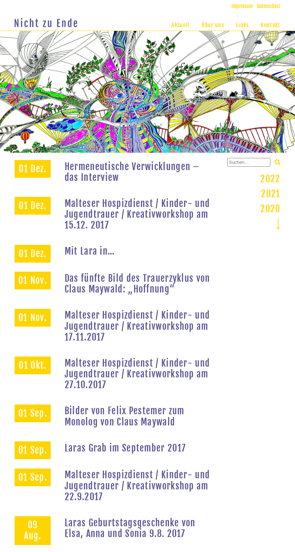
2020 (270, 208)
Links (242, 25)
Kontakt (270, 25)
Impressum (242, 6)
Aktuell (180, 25)
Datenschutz (268, 6)
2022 (270, 178)
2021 (270, 193)
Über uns (213, 25)
